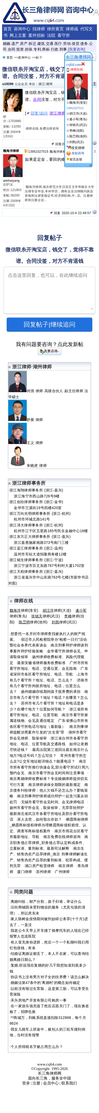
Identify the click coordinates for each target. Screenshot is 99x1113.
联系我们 (69, 1083)
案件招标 (36, 35)
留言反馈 (76, 159)
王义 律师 (27, 443)
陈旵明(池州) (78, 136)
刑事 (63, 49)
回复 (56, 144)
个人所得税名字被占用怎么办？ (37, 1047)
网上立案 (18, 35)
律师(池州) (33, 622)
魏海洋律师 (11, 151)
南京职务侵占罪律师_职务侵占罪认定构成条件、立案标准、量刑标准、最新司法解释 (49, 842)
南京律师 (65, 866)
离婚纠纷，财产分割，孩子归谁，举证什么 (46, 901)
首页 (7, 29)
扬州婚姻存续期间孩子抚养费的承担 (51, 691)
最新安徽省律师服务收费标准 (41, 663)
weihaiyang (11, 180)
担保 (28, 49)
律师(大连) (57, 610)
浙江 (41, 84)
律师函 (72, 29)
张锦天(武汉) (78, 125)
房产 (24, 43)
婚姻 (6, 43)
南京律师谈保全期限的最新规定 (54, 785)
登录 (26, 1083)
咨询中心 (22, 29)
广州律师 (62, 872)
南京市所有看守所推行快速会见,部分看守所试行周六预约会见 (49, 767)
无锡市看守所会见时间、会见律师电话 (52, 802)
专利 (37, 49)
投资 (20, 49)
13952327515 (38, 151)
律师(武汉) (45, 616)
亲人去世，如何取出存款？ (39, 819)
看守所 (63, 35)
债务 (84, 43)
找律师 (38, 29)
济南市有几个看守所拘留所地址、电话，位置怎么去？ (49, 686)
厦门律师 (24, 872)
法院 (51, 35)
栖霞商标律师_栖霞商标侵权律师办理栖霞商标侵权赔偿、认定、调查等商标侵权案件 (49, 825)
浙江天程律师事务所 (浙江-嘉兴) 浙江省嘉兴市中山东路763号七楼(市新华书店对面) (48, 577)
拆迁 (32, 43)
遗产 (15, 43)
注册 (36, 1083)
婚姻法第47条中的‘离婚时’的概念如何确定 (45, 983)
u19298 (8, 84)
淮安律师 (78, 148)
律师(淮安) (24, 610)
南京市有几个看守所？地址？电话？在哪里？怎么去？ (49, 697)
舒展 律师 (27, 420)
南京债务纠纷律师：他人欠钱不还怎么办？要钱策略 (49, 790)
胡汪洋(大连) (78, 113)
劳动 (67, 43)
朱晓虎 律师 (29, 465)
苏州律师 (43, 872)
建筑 (41, 43)
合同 (11, 49)
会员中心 (51, 1083)
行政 (54, 49)
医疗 (58, 43)
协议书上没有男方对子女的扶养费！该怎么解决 (50, 977)
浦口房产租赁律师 (40, 866)
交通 (50, 43)
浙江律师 (57, 113)
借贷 (75, 43)
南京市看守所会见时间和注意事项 (56, 773)
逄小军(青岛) (78, 119)
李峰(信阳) (76, 130)
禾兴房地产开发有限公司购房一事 (39, 1000)
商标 (46, 49)
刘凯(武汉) (76, 142)
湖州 (49, 84)
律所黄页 (55, 29)
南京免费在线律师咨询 (62, 837)
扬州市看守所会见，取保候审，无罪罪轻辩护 (47, 808)
